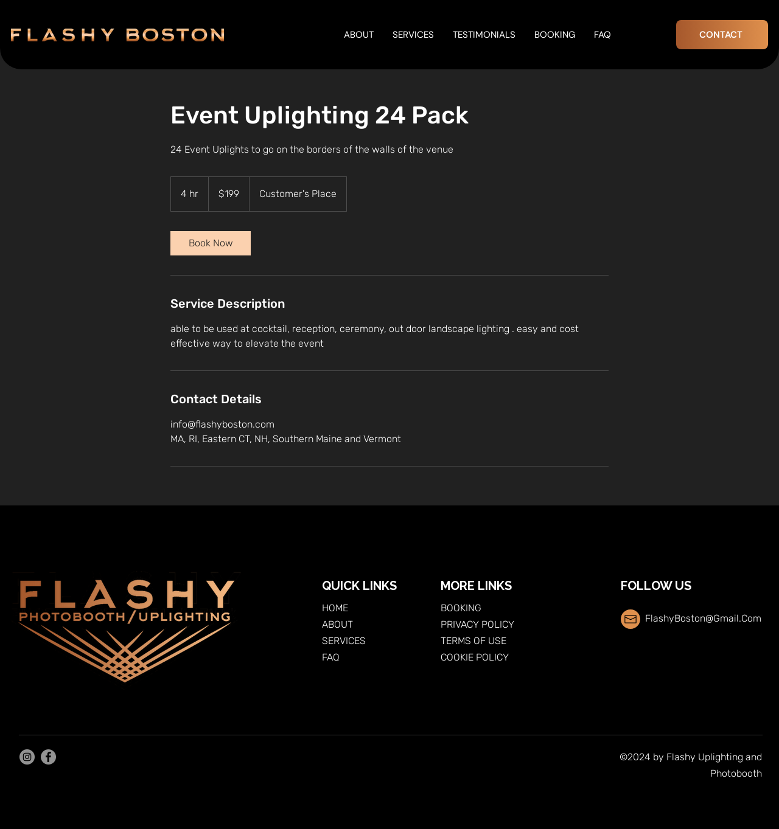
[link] (210, 243)
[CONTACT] (722, 34)
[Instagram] (27, 757)
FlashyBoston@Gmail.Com (703, 618)
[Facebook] (48, 757)
